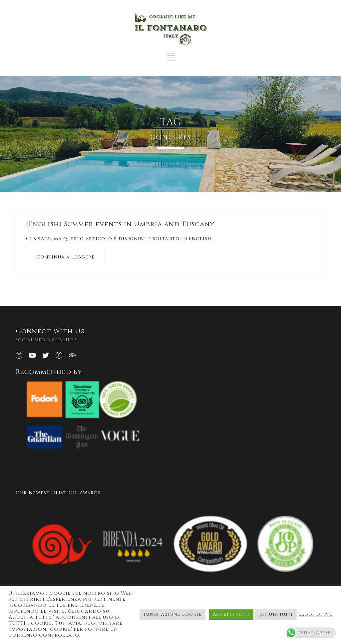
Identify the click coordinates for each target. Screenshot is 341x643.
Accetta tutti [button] (231, 614)
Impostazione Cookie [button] (172, 614)
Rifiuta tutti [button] (276, 614)
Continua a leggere (65, 257)
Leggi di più (315, 614)
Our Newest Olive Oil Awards (58, 493)
